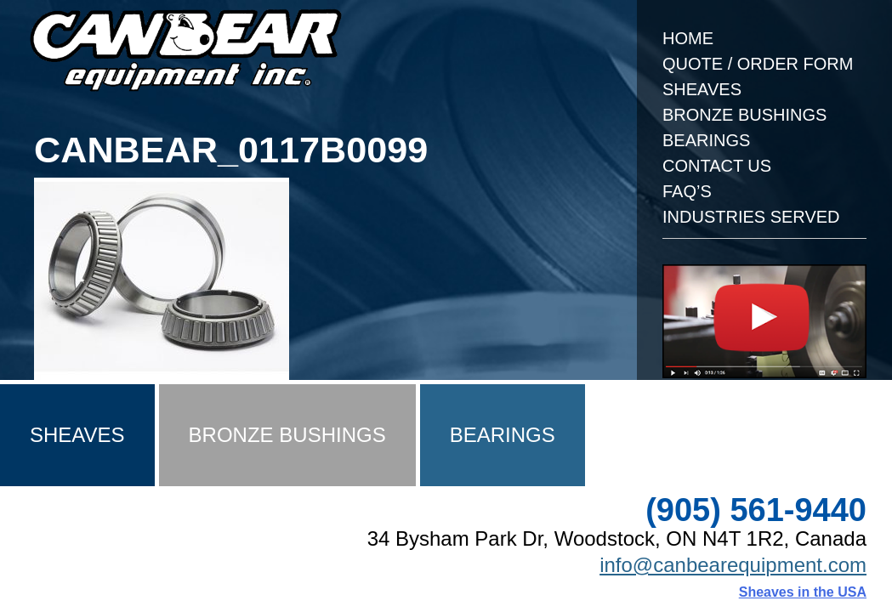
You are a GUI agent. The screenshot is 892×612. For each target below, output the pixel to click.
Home (687, 38)
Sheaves (701, 89)
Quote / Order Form (757, 63)
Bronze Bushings (744, 114)
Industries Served (751, 216)
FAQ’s (687, 191)
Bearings (706, 140)
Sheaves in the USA (802, 592)
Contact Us (716, 165)
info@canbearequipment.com (732, 564)
